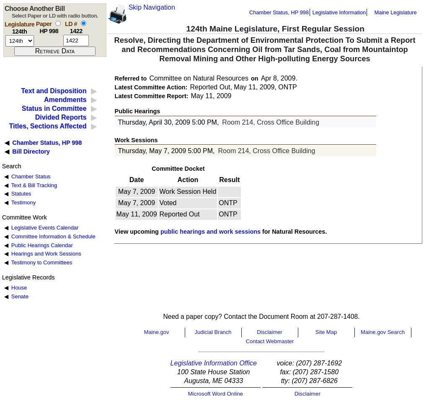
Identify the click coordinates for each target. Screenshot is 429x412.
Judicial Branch (212, 332)
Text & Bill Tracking (34, 185)
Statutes (21, 193)
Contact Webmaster (270, 341)
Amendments (65, 99)
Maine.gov (156, 332)
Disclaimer (269, 332)
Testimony (23, 202)
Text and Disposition (53, 90)
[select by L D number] (83, 23)
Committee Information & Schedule (53, 236)
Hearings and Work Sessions (46, 253)
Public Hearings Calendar (42, 245)
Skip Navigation (152, 7)
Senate (19, 296)
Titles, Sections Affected (47, 126)
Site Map (326, 332)
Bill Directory (31, 151)
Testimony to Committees (41, 262)
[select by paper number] (58, 23)
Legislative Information (339, 12)
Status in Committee (54, 108)
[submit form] (55, 51)
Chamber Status (31, 176)
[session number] (19, 41)
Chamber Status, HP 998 (279, 12)
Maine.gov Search (383, 332)
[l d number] (76, 40)
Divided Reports (61, 117)
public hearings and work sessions (210, 231)
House (19, 287)
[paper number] (48, 40)
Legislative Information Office (214, 363)
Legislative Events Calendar (45, 227)
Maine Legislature (395, 12)
